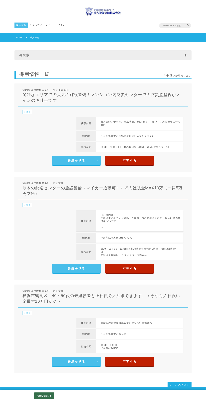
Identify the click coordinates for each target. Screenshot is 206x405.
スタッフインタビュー (42, 25)
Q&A (61, 25)
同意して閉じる (44, 396)
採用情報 (21, 25)
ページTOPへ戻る (181, 385)
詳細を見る (76, 160)
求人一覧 (34, 37)
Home (19, 37)
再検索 (103, 55)
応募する (129, 160)
